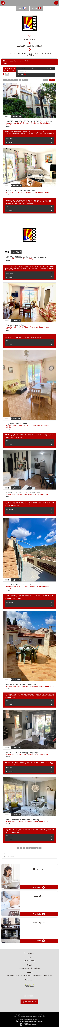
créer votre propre (9, 69)
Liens (39, 1016)
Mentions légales (25, 1016)
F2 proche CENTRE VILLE (16, 424)
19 (23, 80)
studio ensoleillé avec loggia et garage (22, 753)
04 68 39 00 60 (29, 39)
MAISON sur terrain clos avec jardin (21, 190)
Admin (43, 1016)
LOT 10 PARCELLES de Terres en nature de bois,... (26, 257)
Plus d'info (39, 887)
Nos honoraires (33, 1016)
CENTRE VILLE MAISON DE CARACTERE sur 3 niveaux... (29, 121)
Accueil (5, 63)
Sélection (35, 8)
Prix (45, 80)
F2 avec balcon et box (15, 325)
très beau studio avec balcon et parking (22, 820)
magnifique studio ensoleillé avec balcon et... (24, 493)
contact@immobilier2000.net (29, 46)
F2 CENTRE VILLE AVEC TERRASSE (21, 585)
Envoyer (22, 74)
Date (52, 80)
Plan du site (17, 1016)
